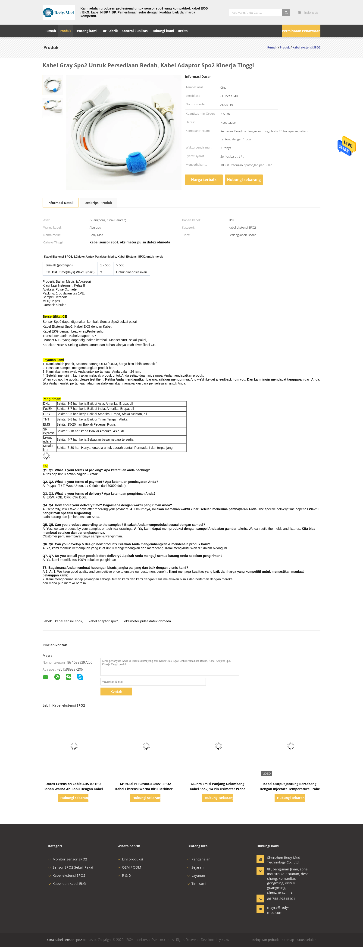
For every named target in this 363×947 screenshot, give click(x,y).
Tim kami (196, 883)
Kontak (116, 691)
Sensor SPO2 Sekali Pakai (70, 867)
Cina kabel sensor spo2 (64, 939)
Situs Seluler (306, 939)
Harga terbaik (203, 179)
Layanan (196, 875)
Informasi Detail (60, 202)
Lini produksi (130, 859)
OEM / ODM (129, 867)
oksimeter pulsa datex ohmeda (147, 621)
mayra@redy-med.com (278, 910)
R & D (124, 875)
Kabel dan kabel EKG (67, 883)
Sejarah (195, 867)
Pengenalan (198, 859)
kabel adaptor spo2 (103, 621)
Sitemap (288, 939)
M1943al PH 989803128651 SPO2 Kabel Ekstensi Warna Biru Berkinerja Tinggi (145, 789)
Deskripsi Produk (98, 202)
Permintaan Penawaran (301, 31)
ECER (225, 939)
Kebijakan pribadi (265, 939)
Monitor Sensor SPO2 (67, 859)
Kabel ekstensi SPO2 (66, 875)
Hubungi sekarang (244, 179)
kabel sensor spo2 (68, 621)
